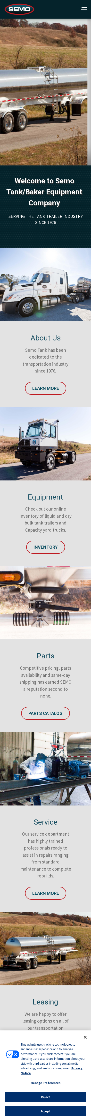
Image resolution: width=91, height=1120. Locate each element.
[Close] (85, 1039)
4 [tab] (64, 66)
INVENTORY (45, 547)
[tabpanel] (45, 92)
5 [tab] (72, 66)
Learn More (45, 388)
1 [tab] (42, 66)
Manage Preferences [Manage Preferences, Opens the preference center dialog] (45, 1085)
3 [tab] (57, 66)
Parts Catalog (45, 713)
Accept (45, 1113)
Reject (45, 1099)
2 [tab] (50, 66)
